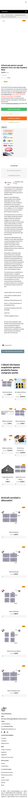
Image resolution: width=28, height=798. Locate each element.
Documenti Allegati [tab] (14, 175)
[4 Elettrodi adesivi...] (7, 384)
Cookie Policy (4, 766)
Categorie (14, 11)
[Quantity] (7, 397)
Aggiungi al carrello (14, 118)
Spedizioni (3, 752)
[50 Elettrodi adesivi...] (7, 440)
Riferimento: (4, 77)
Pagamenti (4, 754)
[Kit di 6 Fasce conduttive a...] (20, 440)
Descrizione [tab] (14, 165)
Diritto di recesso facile (7, 757)
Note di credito (5, 780)
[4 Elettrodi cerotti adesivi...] (20, 469)
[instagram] (7, 732)
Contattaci (4, 740)
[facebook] (1, 732)
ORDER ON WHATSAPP (14, 109)
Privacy (3, 763)
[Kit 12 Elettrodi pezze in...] (20, 384)
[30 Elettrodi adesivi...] (7, 413)
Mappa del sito (5, 743)
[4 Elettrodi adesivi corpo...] (11, 676)
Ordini (2, 777)
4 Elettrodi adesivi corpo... (14, 690)
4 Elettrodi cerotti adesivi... (14, 651)
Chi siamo (3, 738)
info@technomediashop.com (8, 729)
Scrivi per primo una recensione (12, 351)
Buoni (2, 785)
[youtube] (4, 732)
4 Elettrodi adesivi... (8, 392)
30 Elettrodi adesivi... (7, 421)
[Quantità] (10, 114)
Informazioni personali (7, 772)
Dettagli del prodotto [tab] (14, 170)
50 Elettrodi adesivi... (7, 448)
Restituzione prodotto (6, 775)
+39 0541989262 (5, 724)
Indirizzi (3, 782)
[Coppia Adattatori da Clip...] (7, 469)
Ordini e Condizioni (6, 749)
